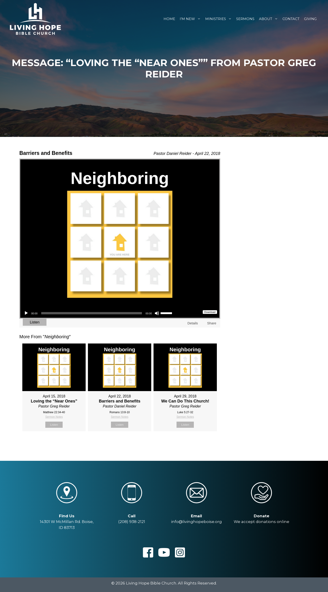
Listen (35, 322)
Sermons (245, 19)
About (269, 18)
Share (211, 323)
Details (192, 323)
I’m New (191, 18)
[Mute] (157, 313)
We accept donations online (261, 521)
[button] (148, 552)
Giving (310, 19)
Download (209, 312)
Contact (291, 19)
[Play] (26, 313)
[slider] (91, 313)
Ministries (219, 18)
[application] (98, 313)
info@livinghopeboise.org (196, 521)
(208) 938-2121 (131, 521)
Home (169, 19)
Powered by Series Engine (203, 442)
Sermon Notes (54, 416)
